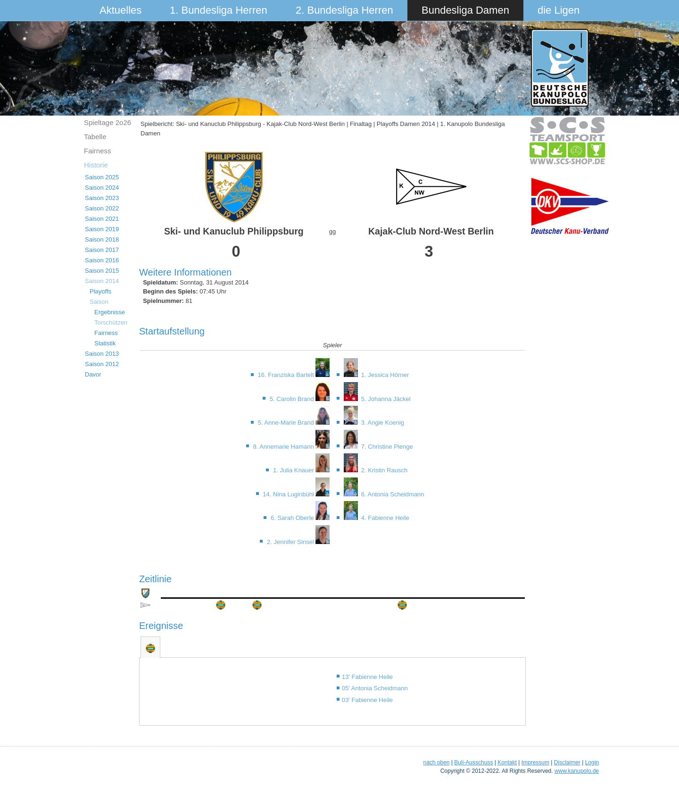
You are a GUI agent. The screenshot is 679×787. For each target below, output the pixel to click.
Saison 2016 (102, 260)
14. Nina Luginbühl (289, 494)
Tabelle (95, 137)
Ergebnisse (109, 312)
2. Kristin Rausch (383, 470)
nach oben (436, 762)
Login (592, 762)
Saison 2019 (102, 229)
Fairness (97, 151)
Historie (96, 165)
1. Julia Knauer (294, 470)
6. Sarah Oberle (293, 517)
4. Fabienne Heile (384, 517)
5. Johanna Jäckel (384, 398)
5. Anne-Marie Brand (287, 422)
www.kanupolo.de (577, 771)
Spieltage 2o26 (107, 122)
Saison (99, 301)
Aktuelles (120, 10)
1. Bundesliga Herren (218, 10)
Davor (93, 374)
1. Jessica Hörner (384, 374)
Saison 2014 (102, 281)
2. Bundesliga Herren (344, 10)
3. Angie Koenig (381, 422)
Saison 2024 (102, 187)
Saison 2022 (102, 208)
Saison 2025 (102, 177)
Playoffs (100, 291)
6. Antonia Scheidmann (391, 494)
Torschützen (110, 322)
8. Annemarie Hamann (284, 446)
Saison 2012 (102, 364)
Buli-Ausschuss (473, 762)
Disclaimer (567, 762)
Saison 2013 (102, 353)
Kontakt (507, 762)
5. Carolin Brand (293, 398)
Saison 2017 (102, 249)
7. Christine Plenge (386, 446)
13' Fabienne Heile (367, 676)
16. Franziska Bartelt (287, 374)
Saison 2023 (102, 197)
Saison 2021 (102, 218)
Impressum (535, 762)
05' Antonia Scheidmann (375, 688)
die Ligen (559, 10)
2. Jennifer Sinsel (291, 541)
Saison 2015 (102, 270)
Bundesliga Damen (465, 10)
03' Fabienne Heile (367, 699)
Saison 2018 (102, 239)
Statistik (105, 343)
